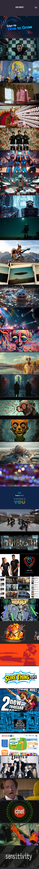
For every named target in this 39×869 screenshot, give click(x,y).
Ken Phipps (19, 7)
